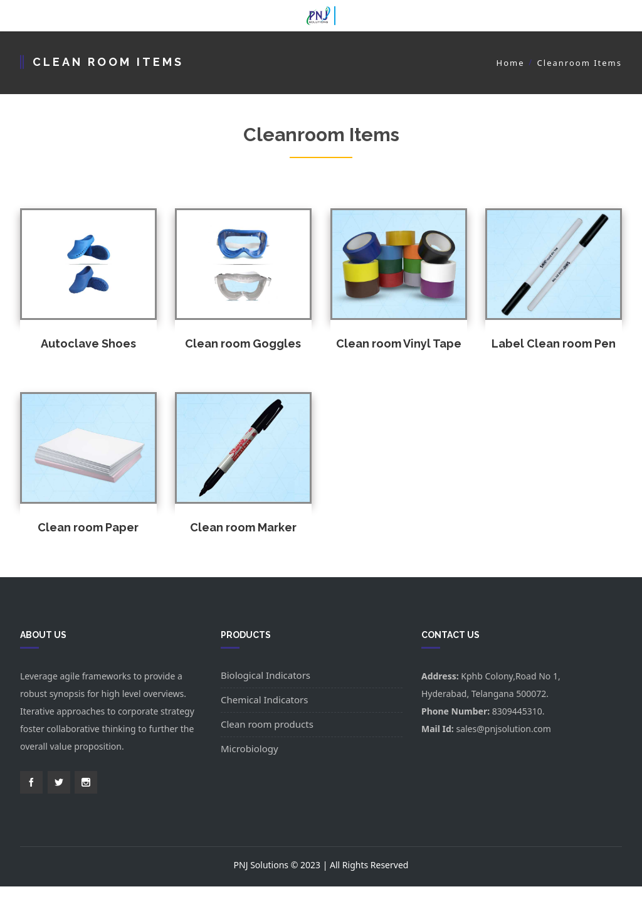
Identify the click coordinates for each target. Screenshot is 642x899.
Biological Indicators (265, 675)
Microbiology (249, 748)
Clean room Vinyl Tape (398, 343)
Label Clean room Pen (554, 343)
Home (511, 62)
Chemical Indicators (264, 699)
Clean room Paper (88, 527)
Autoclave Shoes (88, 343)
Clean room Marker (243, 527)
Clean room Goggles (243, 343)
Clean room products (267, 724)
